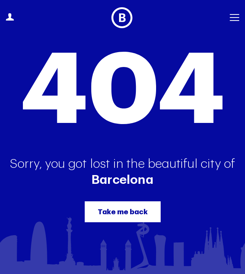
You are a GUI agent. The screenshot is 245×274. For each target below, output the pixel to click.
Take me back (123, 211)
